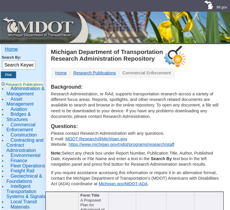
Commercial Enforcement (21, 127)
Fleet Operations (27, 165)
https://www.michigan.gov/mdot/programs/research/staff (121, 144)
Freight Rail (22, 170)
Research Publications (24, 84)
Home (11, 49)
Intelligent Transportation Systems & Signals (25, 191)
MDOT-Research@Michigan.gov (96, 138)
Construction (23, 134)
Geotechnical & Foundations (24, 179)
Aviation (18, 109)
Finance (18, 160)
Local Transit (23, 201)
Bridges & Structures (18, 117)
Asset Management (20, 102)
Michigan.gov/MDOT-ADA (123, 183)
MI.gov (222, 7)
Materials (19, 206)
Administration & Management (25, 91)
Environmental (25, 155)
